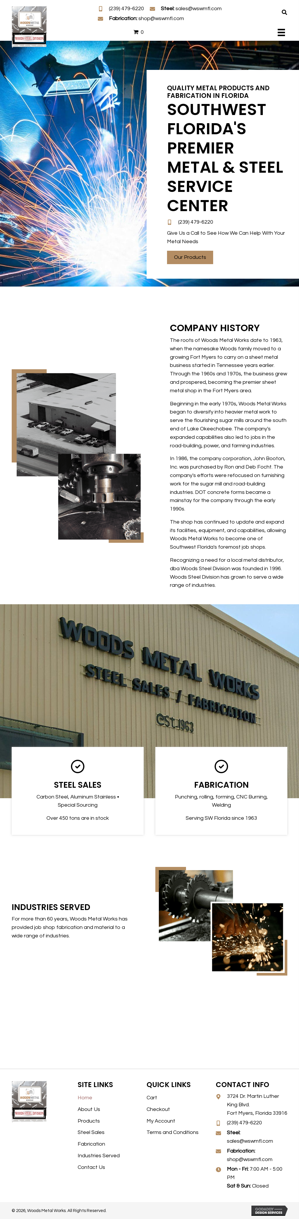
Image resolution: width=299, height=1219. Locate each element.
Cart (152, 1097)
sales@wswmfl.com (198, 8)
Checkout (158, 1109)
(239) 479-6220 (126, 8)
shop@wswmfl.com (161, 18)
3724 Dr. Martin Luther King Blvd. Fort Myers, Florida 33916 (257, 1104)
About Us (89, 1109)
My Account (161, 1121)
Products (89, 1121)
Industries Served (99, 1155)
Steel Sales (91, 1132)
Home (85, 1097)
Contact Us (91, 1167)
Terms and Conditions (173, 1132)
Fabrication (91, 1144)
